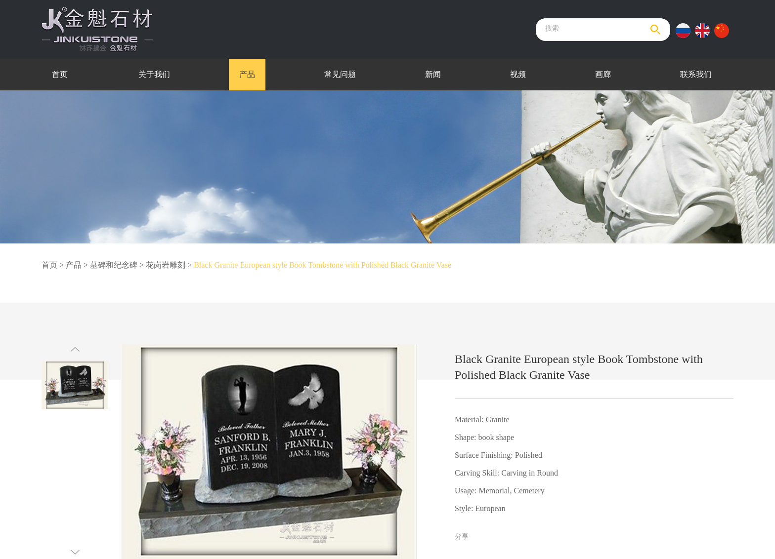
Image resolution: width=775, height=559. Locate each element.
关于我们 (154, 74)
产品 (247, 74)
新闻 (433, 74)
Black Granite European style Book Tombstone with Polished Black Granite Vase (322, 265)
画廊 (603, 74)
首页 (60, 74)
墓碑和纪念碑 (113, 265)
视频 (518, 74)
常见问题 (340, 74)
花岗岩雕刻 (165, 265)
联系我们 (696, 74)
